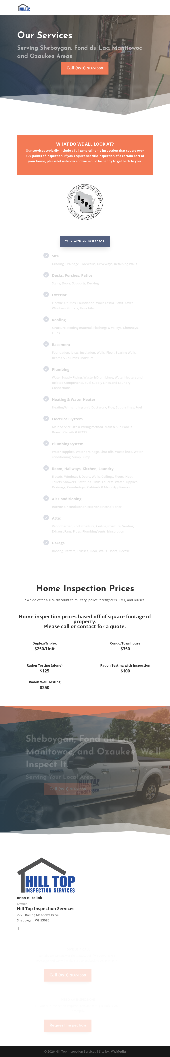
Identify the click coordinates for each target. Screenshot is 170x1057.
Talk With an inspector (85, 241)
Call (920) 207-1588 (79, 68)
